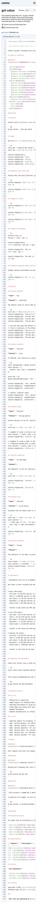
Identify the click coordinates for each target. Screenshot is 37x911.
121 (4, 319)
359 (4, 869)
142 (4, 367)
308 (4, 751)
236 (4, 584)
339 (4, 822)
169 (4, 430)
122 (4, 321)
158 (4, 404)
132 (4, 344)
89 (5, 245)
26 (5, 99)
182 (4, 460)
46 (5, 145)
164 (4, 418)
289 (4, 707)
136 (4, 353)
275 (4, 675)
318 (4, 774)
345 (4, 836)
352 (4, 853)
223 (4, 554)
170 (4, 432)
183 (4, 462)
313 (4, 762)
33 (5, 115)
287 (4, 702)
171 (4, 434)
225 (4, 559)
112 (4, 298)
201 (4, 504)
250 (4, 617)
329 (4, 799)
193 (4, 485)
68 (5, 196)
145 (4, 374)
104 (4, 279)
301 (4, 735)
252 (4, 621)
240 (4, 594)
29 (5, 106)
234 (4, 580)
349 (4, 846)
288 (4, 705)
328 (4, 797)
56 (5, 168)
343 (4, 832)
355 (4, 859)
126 (4, 330)
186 (4, 469)
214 (4, 534)
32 (5, 113)
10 (5, 62)
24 (5, 94)
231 (4, 573)
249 (4, 614)
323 (4, 785)
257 (4, 633)
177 (4, 448)
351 (4, 850)
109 (4, 291)
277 (4, 679)
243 (4, 601)
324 (4, 788)
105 (4, 282)
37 (5, 124)
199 (4, 499)
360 (4, 871)
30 (5, 108)
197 (4, 494)
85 (5, 235)
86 (5, 238)
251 (4, 619)
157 (4, 402)
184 (4, 464)
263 (4, 647)
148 (4, 381)
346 (4, 839)
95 (5, 259)
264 (4, 649)
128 (4, 335)
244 (4, 603)
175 (4, 443)
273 (4, 670)
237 (4, 587)
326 (4, 792)
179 (4, 453)
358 (4, 866)
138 (4, 358)
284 (4, 695)
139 (4, 360)
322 (4, 783)
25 (5, 97)
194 (4, 487)
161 (4, 411)
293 (4, 716)
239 (4, 591)
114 (4, 302)
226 (4, 561)
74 (5, 210)
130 (4, 339)
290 (4, 709)
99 (5, 268)
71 (5, 203)
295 (4, 721)
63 (5, 185)
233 (4, 577)
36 (5, 122)
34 (5, 118)
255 (4, 628)
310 (4, 755)
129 (4, 337)
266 (4, 654)
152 (4, 390)
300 (4, 732)
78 (5, 219)
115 (4, 305)
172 (4, 436)
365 (4, 883)
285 (4, 698)
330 (4, 802)
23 (5, 92)
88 (5, 242)
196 (4, 492)
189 (4, 476)
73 (5, 208)
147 (4, 379)
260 (4, 640)
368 (4, 889)
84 (5, 233)
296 (4, 723)
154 (4, 395)
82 (5, 228)
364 (4, 880)
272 (4, 668)
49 (5, 152)
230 (4, 571)
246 (4, 608)
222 (4, 552)
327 (4, 795)
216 (4, 538)
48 (5, 150)
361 (4, 873)
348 (4, 843)
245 (4, 605)
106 (4, 284)
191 (4, 480)
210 (4, 524)
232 (4, 575)
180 (4, 455)
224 (4, 557)
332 (4, 806)
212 (4, 529)
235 (4, 582)
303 (4, 739)
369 (4, 892)
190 (4, 478)
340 (4, 825)
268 (4, 658)
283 (4, 693)
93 (5, 254)
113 (4, 300)
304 (4, 742)
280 (4, 686)
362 (4, 876)
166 (4, 423)
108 (4, 289)
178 (4, 450)
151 (4, 388)
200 (4, 501)
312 (4, 760)
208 (4, 520)
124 (4, 326)
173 (4, 439)
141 (4, 365)
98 (5, 265)
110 (4, 293)
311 (4, 758)
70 (5, 201)
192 (4, 483)
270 (4, 663)
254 (4, 626)
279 (4, 684)
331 (4, 804)
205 (4, 513)
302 (4, 737)
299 (4, 730)
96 (5, 261)
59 (5, 175)
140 (4, 363)
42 (5, 136)
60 (5, 178)
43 (5, 138)
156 (4, 400)
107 (4, 286)
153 (4, 393)
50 (5, 155)
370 (4, 894)
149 (4, 383)
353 (4, 855)
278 (4, 681)
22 (5, 90)
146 (4, 376)
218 (4, 543)
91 (5, 249)
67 (5, 194)
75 (5, 212)
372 (4, 899)
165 (4, 420)
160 (4, 409)
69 (5, 198)
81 (5, 226)
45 (5, 143)
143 (4, 369)
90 (5, 247)
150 (4, 386)
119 (4, 314)
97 (5, 263)
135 (4, 351)
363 (4, 878)
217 (4, 540)
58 (5, 173)
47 (5, 148)
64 (5, 187)
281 (4, 688)
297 (4, 725)
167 (4, 425)
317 (4, 772)
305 (4, 744)
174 (4, 441)
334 (4, 811)
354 (4, 857)
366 (4, 885)
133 (4, 346)
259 (4, 638)
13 (5, 69)
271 (4, 665)
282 (4, 691)
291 (4, 712)
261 (4, 642)
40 (5, 131)
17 (5, 78)
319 (4, 776)
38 (5, 127)
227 (4, 564)
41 (5, 134)
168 (4, 427)
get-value (5, 32)
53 (5, 161)
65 (5, 189)
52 (5, 159)
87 (5, 240)
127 (4, 332)
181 (4, 457)
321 (4, 781)
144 (4, 372)
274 (4, 672)
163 (4, 416)
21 (5, 87)
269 (4, 661)
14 (5, 71)
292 (4, 714)
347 (4, 841)
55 (5, 166)
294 (4, 718)
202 (4, 506)
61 (5, 180)
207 (4, 517)
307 (4, 749)
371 (4, 896)
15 (5, 74)
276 (4, 677)
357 (4, 864)
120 (4, 316)
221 (4, 550)
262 (4, 645)
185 (4, 467)
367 (4, 887)
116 (4, 307)
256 (4, 631)
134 (4, 349)
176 (4, 446)
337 (4, 818)
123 (4, 323)
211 (4, 527)
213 (4, 531)
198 (4, 497)
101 (4, 272)
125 (4, 328)
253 (4, 624)
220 (4, 547)
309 (4, 753)
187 (4, 471)
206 (4, 515)
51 (5, 157)
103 (4, 277)
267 (4, 656)
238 (4, 589)
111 (4, 296)
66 (5, 192)
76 (5, 215)
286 (4, 700)
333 (4, 809)
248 (4, 612)
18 (5, 81)
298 (4, 728)
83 (5, 231)
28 (5, 104)
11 (5, 64)
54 (5, 164)
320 (4, 779)
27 (5, 101)
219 (4, 545)
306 (4, 746)
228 (4, 566)
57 (5, 171)
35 (5, 120)
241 (4, 596)
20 (5, 85)
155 (4, 397)
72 (5, 205)
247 (4, 610)
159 (4, 406)
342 (4, 829)
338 (4, 820)
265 (4, 651)
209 (4, 522)
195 (4, 490)
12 (5, 67)
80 (5, 224)
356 (4, 862)
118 (4, 312)
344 (4, 834)
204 (4, 510)
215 (4, 536)
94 (5, 256)
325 (4, 790)
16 (5, 76)
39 (5, 129)
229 (4, 568)
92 (5, 252)
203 (4, 508)
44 (5, 141)
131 (4, 342)
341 (4, 827)
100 (4, 270)
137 (4, 356)
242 (4, 598)
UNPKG (6, 3)
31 (5, 111)
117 (4, 309)
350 (4, 848)
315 (4, 767)
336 (4, 816)
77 (5, 217)
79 (5, 222)
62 (5, 182)
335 (4, 813)
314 (4, 765)
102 (4, 275)
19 (5, 83)
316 (4, 769)
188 (4, 473)
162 (4, 413)
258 (4, 635)
